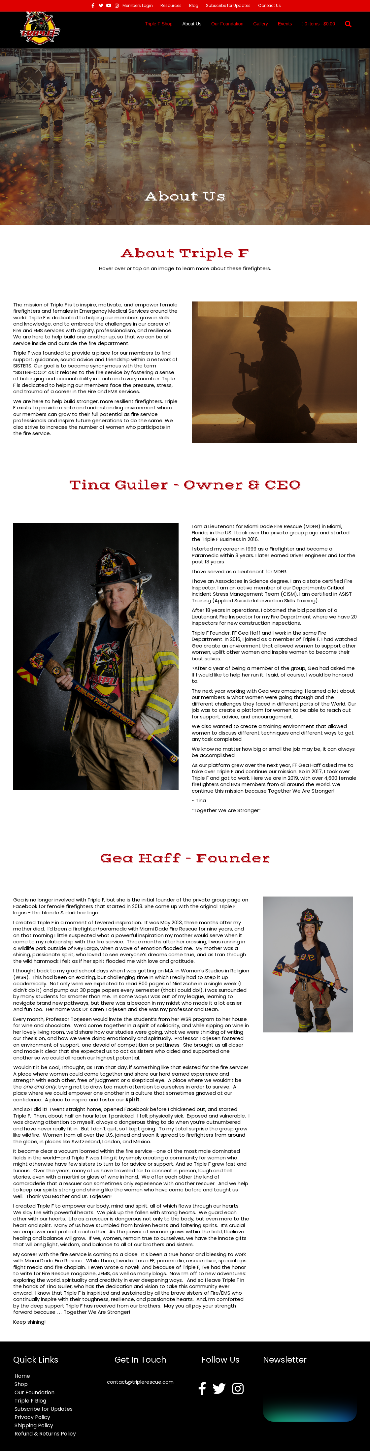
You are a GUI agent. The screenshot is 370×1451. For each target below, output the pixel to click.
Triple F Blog (30, 1400)
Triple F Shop (159, 23)
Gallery (260, 23)
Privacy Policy (32, 1417)
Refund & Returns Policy (45, 1433)
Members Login (137, 5)
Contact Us (269, 5)
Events (285, 23)
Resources (171, 5)
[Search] (346, 24)
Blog (193, 5)
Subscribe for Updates (228, 5)
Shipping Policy (34, 1425)
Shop (21, 1384)
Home (22, 1376)
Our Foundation (227, 23)
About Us (191, 23)
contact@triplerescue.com (140, 1381)
